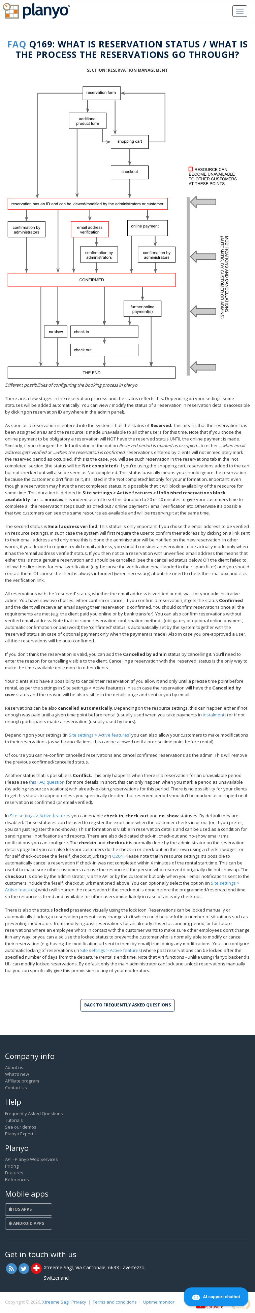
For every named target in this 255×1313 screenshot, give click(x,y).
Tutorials (14, 1120)
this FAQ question (47, 782)
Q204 (117, 856)
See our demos (20, 1127)
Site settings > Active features (99, 735)
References (17, 1179)
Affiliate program (22, 1081)
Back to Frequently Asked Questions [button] (127, 1005)
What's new (17, 1074)
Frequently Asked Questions (34, 1113)
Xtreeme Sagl (55, 1302)
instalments (215, 715)
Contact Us (16, 1088)
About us (14, 1067)
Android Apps (26, 1223)
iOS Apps (20, 1209)
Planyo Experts (20, 1134)
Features (14, 1173)
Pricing (12, 1166)
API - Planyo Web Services (31, 1159)
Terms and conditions (115, 1302)
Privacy (78, 1302)
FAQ (16, 44)
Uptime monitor (158, 1302)
